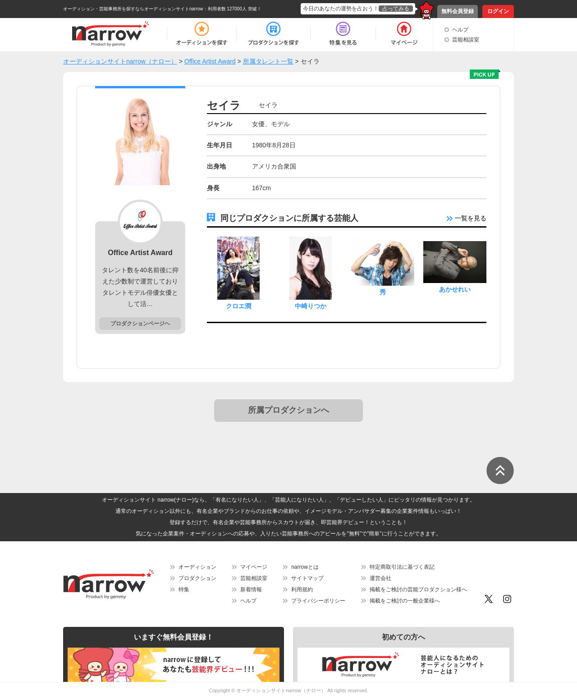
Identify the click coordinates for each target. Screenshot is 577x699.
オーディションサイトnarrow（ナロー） (281, 690)
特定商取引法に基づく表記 (402, 567)
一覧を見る (466, 218)
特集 (184, 589)
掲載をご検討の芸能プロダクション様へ (418, 589)
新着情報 (251, 589)
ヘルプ (460, 30)
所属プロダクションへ (288, 410)
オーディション (197, 567)
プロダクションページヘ (140, 323)
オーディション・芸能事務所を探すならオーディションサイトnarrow (133, 8)
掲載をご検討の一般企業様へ (405, 601)
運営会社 (380, 578)
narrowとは (305, 567)
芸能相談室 (465, 40)
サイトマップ (307, 578)
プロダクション (197, 578)
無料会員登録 (457, 11)
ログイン (498, 11)
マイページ (253, 567)
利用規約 (302, 589)
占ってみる (395, 8)
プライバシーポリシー (318, 601)
